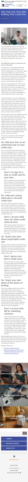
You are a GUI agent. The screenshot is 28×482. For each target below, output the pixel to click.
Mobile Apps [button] (10, 448)
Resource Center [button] (12, 443)
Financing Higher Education (11, 348)
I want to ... (22, 480)
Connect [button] (9, 438)
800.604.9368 (14, 465)
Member (14, 470)
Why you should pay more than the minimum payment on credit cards (14, 351)
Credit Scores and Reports (11, 353)
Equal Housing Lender (14, 473)
